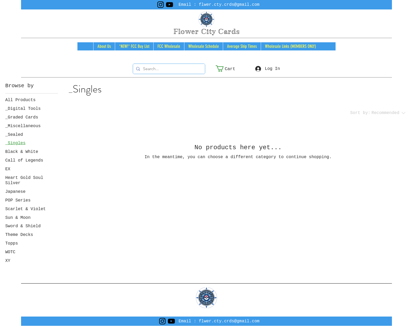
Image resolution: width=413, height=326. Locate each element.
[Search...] (168, 69)
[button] (229, 68)
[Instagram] (160, 4)
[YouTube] (169, 4)
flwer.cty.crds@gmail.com (229, 4)
